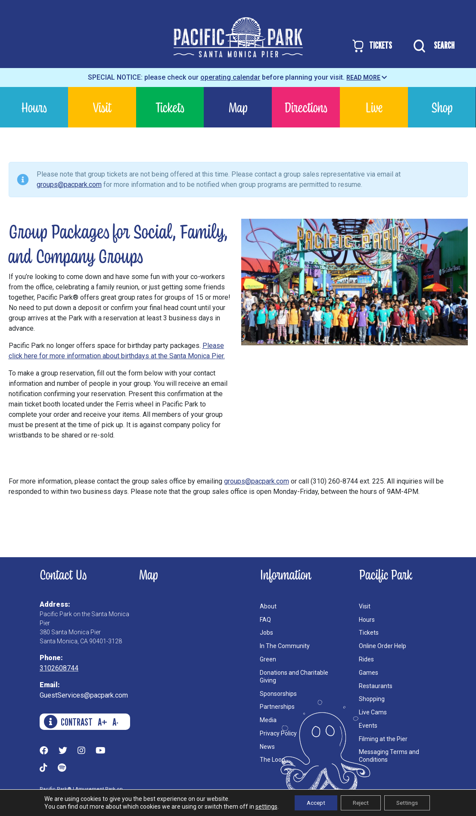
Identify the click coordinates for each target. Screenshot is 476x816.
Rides (366, 659)
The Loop (272, 759)
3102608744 (59, 668)
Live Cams (373, 712)
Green (268, 659)
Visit (102, 107)
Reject (360, 802)
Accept (313, 802)
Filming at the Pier (383, 738)
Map (237, 107)
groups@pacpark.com (69, 184)
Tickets (170, 107)
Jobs (266, 632)
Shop (441, 107)
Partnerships (277, 706)
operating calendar (230, 77)
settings (262, 806)
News (267, 746)
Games (368, 672)
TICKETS (371, 46)
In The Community (285, 645)
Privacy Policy (278, 733)
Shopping (372, 698)
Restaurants (375, 686)
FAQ (265, 619)
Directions (305, 107)
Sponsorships (278, 693)
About (268, 606)
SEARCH (431, 46)
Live (374, 107)
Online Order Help (382, 645)
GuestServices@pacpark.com (84, 695)
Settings (409, 802)
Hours (34, 107)
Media (268, 720)
